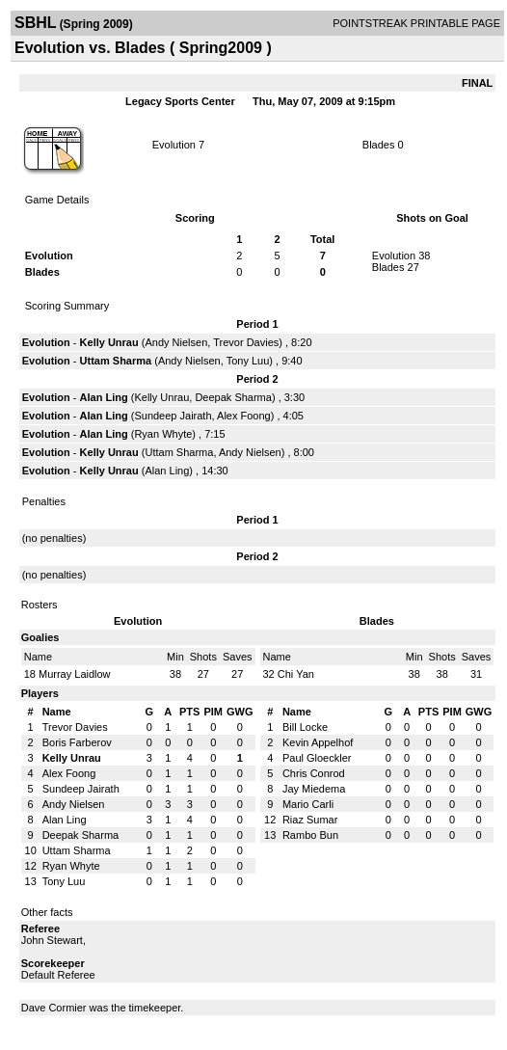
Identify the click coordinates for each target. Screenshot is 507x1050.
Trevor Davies (246, 342)
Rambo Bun (310, 835)
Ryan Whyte (163, 434)
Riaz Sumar (309, 819)
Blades (378, 144)
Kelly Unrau (109, 342)
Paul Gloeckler (317, 758)
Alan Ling (104, 397)
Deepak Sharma (233, 397)
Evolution (174, 144)
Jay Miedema (313, 788)
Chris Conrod (313, 773)
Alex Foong (244, 415)
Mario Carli (308, 804)
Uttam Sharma (116, 360)
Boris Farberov (77, 742)
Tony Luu (248, 360)
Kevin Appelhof (317, 742)
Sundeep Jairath (172, 415)
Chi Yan (296, 674)
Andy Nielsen (176, 342)
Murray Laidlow (75, 674)
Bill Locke (305, 727)
